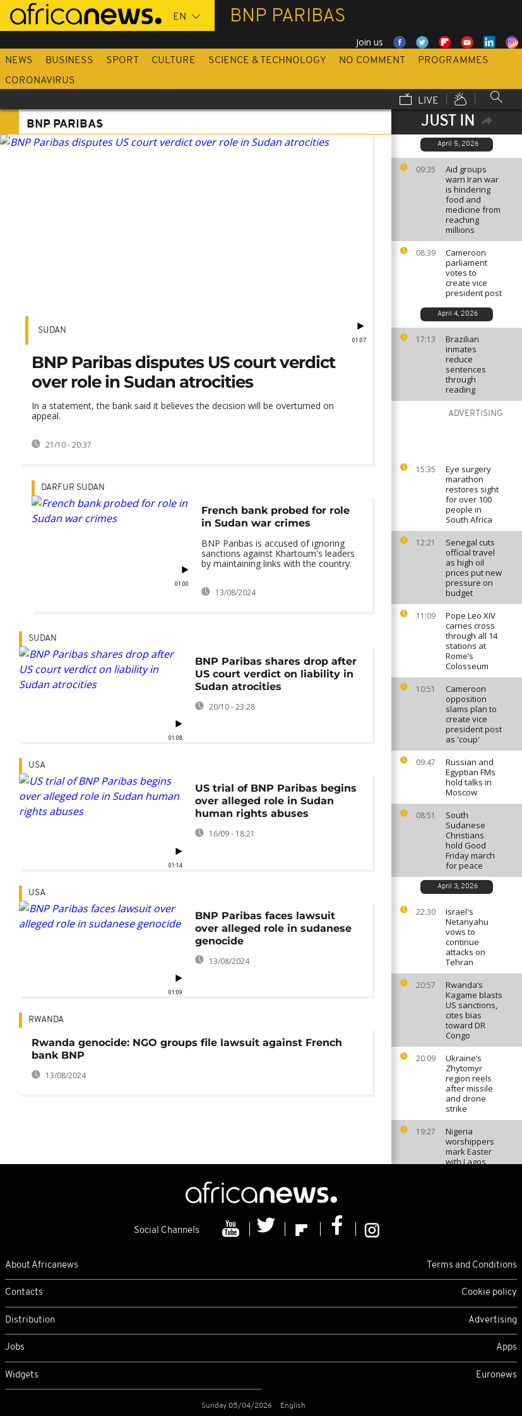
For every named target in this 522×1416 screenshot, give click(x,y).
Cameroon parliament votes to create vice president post (474, 272)
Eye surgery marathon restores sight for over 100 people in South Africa (472, 494)
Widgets (22, 1375)
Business (69, 61)
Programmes (453, 61)
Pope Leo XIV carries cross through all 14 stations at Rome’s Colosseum (471, 640)
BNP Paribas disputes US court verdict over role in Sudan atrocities (183, 372)
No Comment (372, 61)
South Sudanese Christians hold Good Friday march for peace (470, 840)
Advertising (492, 1320)
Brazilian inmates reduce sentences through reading (466, 364)
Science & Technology (267, 61)
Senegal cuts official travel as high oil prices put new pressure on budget (474, 567)
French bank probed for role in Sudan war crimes (275, 516)
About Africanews (41, 1265)
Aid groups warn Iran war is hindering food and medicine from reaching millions (473, 199)
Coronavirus (40, 81)
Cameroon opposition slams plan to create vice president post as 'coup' (474, 714)
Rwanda (46, 1020)
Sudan (52, 330)
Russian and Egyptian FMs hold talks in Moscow (470, 777)
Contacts (24, 1292)
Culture (173, 61)
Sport (122, 61)
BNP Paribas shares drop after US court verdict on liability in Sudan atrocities (276, 674)
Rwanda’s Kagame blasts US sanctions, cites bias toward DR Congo (474, 1010)
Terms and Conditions (472, 1265)
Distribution (30, 1320)
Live (419, 100)
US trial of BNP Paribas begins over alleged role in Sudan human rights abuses (276, 800)
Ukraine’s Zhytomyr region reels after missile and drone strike (469, 1083)
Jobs (15, 1347)
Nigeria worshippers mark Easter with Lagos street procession (470, 1156)
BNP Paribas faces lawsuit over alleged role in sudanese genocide (273, 928)
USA (36, 765)
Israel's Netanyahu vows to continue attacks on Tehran (467, 937)
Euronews (496, 1375)
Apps (506, 1347)
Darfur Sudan (73, 487)
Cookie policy (489, 1292)
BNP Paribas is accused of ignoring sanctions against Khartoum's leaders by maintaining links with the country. (278, 553)
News (19, 61)
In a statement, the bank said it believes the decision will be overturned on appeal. (183, 411)
